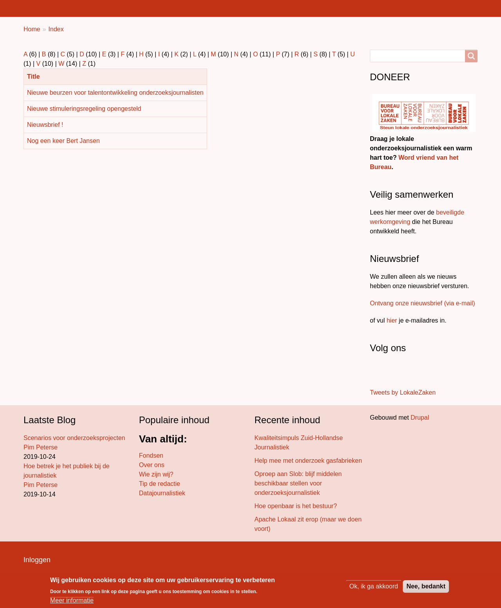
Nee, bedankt (425, 586)
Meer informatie (72, 600)
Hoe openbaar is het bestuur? (295, 506)
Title (36, 76)
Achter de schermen (294, 8)
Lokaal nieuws (84, 8)
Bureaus (135, 8)
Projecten (232, 8)
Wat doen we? (364, 8)
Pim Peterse (40, 447)
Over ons (151, 465)
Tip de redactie (159, 483)
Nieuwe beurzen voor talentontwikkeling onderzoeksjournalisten (115, 92)
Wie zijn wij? (156, 474)
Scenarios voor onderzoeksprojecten (74, 438)
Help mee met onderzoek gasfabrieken (308, 460)
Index (56, 29)
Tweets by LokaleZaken (403, 392)
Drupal (420, 417)
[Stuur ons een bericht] (378, 371)
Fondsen (151, 455)
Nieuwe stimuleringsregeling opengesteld (84, 108)
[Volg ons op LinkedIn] (394, 371)
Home (36, 8)
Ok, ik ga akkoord (373, 586)
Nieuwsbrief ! (45, 124)
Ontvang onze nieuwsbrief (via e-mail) (422, 303)
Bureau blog (183, 8)
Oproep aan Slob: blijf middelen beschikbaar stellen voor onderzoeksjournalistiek (298, 483)
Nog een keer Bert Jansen (63, 140)
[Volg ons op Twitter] (383, 371)
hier (392, 320)
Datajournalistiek (162, 493)
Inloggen (36, 560)
